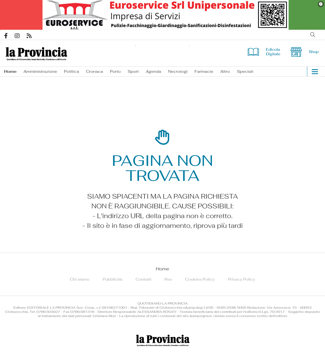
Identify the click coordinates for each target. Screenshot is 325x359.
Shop (305, 52)
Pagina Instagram (21, 36)
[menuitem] (13, 71)
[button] (312, 71)
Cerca (312, 35)
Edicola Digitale (264, 52)
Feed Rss (33, 36)
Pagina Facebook (9, 36)
